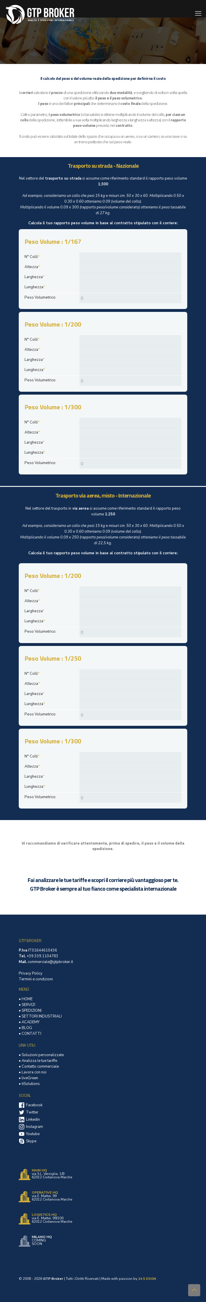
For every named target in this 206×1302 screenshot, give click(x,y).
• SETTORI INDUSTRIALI (40, 1016)
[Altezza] (130, 268)
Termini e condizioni (36, 979)
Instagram (34, 1126)
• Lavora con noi (32, 1072)
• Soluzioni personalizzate (41, 1055)
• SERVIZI (27, 1004)
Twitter (32, 1112)
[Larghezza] (130, 278)
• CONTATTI (30, 1033)
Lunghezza (35, 287)
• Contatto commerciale (39, 1066)
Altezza (32, 267)
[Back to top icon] (194, 1290)
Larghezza (34, 277)
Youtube (33, 1134)
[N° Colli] (130, 258)
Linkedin (33, 1119)
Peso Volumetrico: (40, 297)
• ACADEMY (29, 1022)
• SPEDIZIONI (30, 1010)
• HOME (26, 999)
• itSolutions (29, 1083)
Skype (31, 1141)
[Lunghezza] (130, 288)
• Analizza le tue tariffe (38, 1060)
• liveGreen (28, 1078)
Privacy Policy (30, 973)
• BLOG (25, 1027)
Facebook (34, 1105)
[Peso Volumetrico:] (130, 298)
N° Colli (32, 256)
